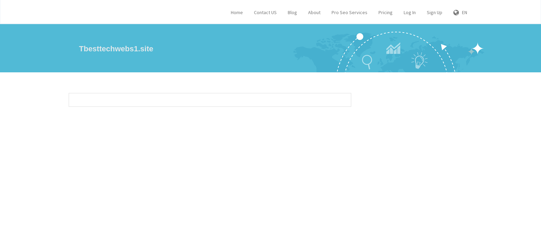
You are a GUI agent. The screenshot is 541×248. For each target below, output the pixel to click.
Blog (292, 12)
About (314, 12)
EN (460, 12)
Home (237, 12)
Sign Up (434, 12)
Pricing (385, 12)
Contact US (265, 12)
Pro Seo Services (349, 12)
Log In (410, 12)
